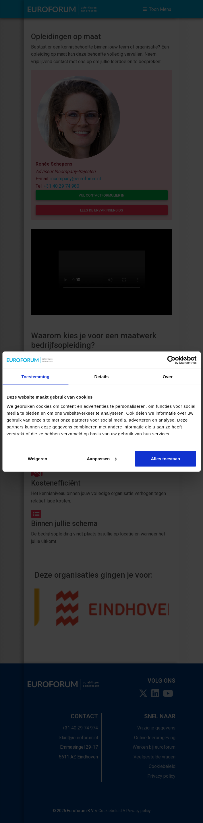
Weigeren (37, 458)
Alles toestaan (165, 458)
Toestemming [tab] (35, 376)
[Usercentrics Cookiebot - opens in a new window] (171, 360)
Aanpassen (102, 458)
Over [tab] (168, 376)
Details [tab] (101, 376)
